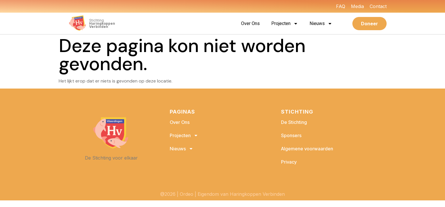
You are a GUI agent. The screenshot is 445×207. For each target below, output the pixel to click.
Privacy (289, 162)
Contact (378, 6)
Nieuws (321, 23)
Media (357, 6)
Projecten (284, 23)
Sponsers (291, 135)
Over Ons (250, 23)
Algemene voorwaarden (307, 149)
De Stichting (294, 122)
